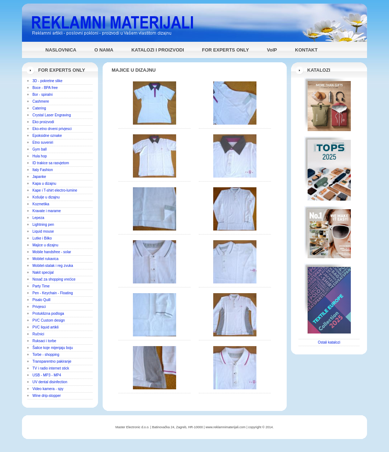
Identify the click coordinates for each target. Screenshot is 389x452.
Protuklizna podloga (48, 313)
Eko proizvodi (43, 122)
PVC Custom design (48, 320)
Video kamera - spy (47, 389)
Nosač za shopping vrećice (54, 279)
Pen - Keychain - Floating (52, 293)
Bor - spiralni (42, 95)
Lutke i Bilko (42, 238)
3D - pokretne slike (47, 81)
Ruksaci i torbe (44, 341)
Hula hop (39, 156)
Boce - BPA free (45, 88)
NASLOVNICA (60, 50)
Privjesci (39, 307)
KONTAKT (306, 50)
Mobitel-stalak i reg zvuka (52, 266)
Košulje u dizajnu (46, 197)
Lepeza (38, 218)
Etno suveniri (42, 142)
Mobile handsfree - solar (51, 252)
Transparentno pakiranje (51, 361)
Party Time (41, 286)
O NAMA (103, 50)
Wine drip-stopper (46, 396)
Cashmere (40, 101)
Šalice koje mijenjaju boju (52, 348)
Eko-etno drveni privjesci (52, 129)
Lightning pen (43, 225)
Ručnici (38, 334)
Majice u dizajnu (45, 245)
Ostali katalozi (329, 342)
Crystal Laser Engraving (51, 115)
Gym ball (39, 149)
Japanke (39, 177)
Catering (39, 108)
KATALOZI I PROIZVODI (157, 50)
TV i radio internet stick (50, 368)
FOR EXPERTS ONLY (225, 50)
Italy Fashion (42, 170)
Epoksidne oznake (47, 136)
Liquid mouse (43, 231)
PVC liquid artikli (45, 327)
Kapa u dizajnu (44, 183)
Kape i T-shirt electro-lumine (54, 190)
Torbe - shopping (45, 355)
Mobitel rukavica (45, 259)
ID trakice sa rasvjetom (50, 163)
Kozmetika (40, 204)
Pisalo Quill (41, 300)
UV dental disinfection (49, 382)
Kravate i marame (46, 211)
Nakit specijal (43, 272)
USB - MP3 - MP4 (46, 375)
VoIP (272, 50)
